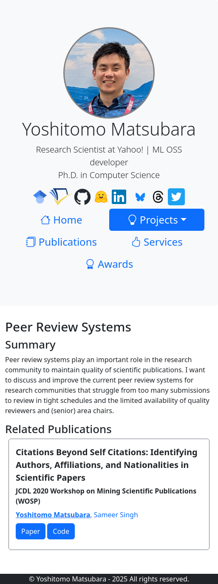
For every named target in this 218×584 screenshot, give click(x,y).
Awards (109, 264)
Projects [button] (152, 220)
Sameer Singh (116, 514)
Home (61, 220)
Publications (61, 242)
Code (61, 531)
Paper (30, 531)
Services (157, 242)
